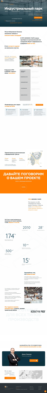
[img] (30, 374)
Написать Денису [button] (32, 360)
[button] (39, 105)
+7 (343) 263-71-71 (9, 373)
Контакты (39, 389)
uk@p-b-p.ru (6, 374)
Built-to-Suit (31, 386)
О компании (40, 386)
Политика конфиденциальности (9, 388)
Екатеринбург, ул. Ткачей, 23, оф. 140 (11, 374)
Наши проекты (32, 389)
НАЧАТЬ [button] (23, 187)
